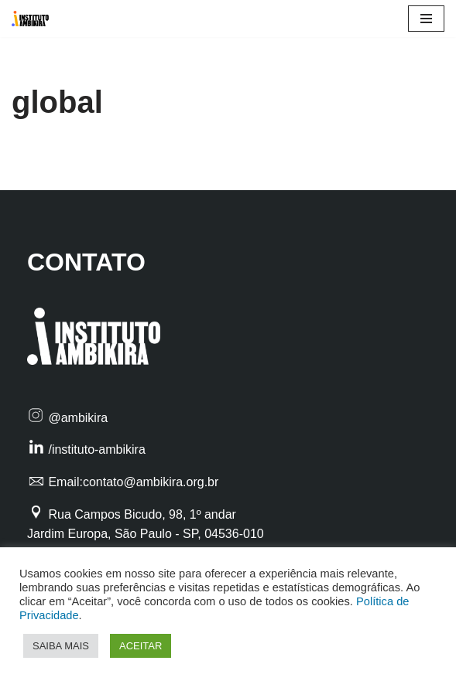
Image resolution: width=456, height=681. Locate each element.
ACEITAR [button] (140, 646)
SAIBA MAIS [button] (61, 646)
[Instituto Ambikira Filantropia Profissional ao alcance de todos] (34, 18)
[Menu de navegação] (426, 18)
